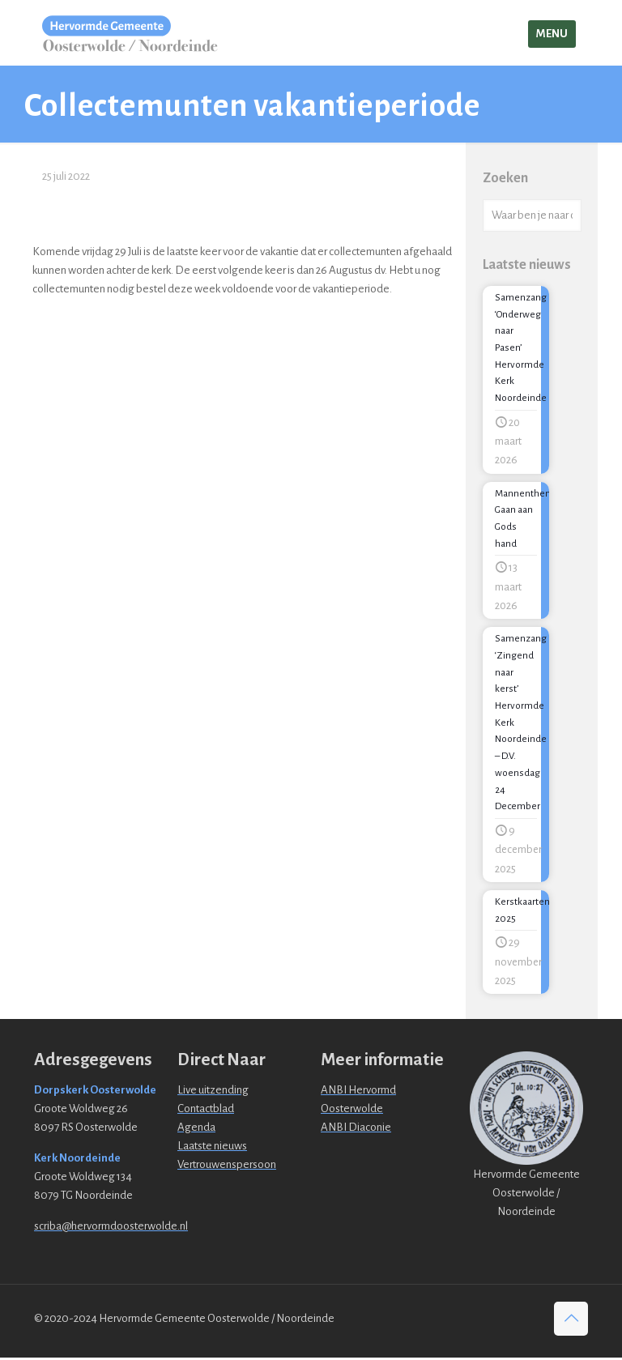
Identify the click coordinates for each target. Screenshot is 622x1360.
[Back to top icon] (571, 1321)
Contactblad (205, 1111)
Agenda (196, 1129)
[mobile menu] (552, 34)
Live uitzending (213, 1092)
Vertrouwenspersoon (226, 1167)
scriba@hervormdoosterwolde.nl (111, 1228)
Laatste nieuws (212, 1148)
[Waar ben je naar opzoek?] (532, 215)
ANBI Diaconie (356, 1129)
